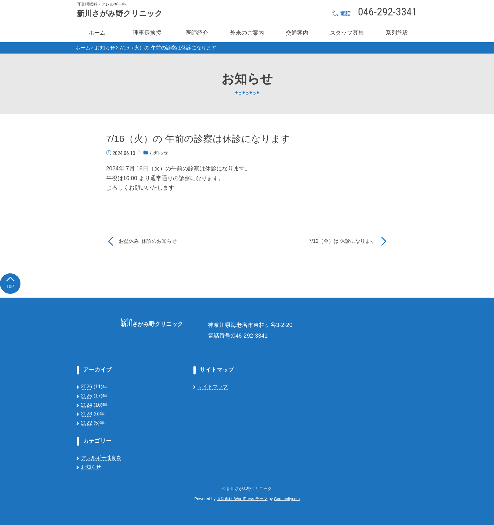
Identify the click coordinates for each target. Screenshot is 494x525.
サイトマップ (213, 386)
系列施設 (397, 33)
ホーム (97, 33)
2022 (86, 422)
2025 (86, 395)
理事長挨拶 (147, 33)
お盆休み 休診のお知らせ (148, 241)
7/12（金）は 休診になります (342, 241)
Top (10, 282)
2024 (86, 405)
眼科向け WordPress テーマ (242, 498)
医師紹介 (197, 33)
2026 (86, 386)
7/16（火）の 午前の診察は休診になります (167, 47)
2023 (86, 413)
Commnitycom (287, 498)
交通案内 (297, 33)
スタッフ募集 (347, 33)
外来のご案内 (247, 33)
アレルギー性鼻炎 (101, 457)
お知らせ (105, 47)
